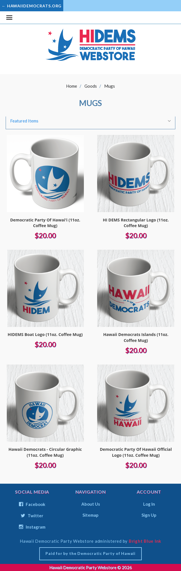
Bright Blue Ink (145, 541)
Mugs (109, 86)
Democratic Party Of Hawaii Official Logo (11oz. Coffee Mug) (136, 452)
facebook (32, 504)
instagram (32, 526)
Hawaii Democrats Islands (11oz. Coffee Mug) (135, 337)
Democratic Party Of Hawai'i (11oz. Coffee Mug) (45, 223)
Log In (149, 504)
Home (71, 86)
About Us (90, 504)
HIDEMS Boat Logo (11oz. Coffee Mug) (45, 334)
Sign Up (148, 514)
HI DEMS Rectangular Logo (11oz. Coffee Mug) (136, 223)
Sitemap (90, 514)
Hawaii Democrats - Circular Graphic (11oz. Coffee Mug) (45, 452)
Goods (90, 86)
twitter (32, 515)
